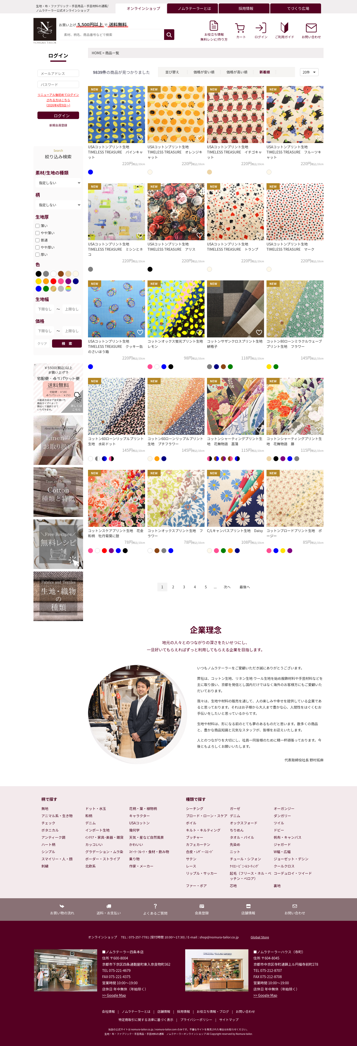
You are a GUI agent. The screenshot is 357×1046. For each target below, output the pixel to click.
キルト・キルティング (203, 830)
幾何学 (134, 830)
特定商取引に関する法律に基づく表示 (146, 1019)
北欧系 (90, 866)
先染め (235, 844)
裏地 (277, 885)
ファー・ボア (196, 885)
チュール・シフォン (245, 858)
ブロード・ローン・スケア (206, 815)
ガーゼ (235, 808)
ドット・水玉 (95, 808)
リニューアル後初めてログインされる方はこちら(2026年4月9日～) (58, 99)
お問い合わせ (245, 1011)
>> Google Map (114, 995)
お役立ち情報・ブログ (213, 1011)
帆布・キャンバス (287, 837)
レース (191, 866)
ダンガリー (282, 815)
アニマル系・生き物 (57, 815)
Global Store (260, 937)
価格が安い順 (204, 71)
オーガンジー (284, 808)
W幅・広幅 (282, 851)
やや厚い (48, 247)
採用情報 (183, 1011)
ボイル (191, 822)
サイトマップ (228, 1019)
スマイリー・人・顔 (57, 858)
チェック (48, 822)
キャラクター (139, 815)
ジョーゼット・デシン (291, 858)
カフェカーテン (198, 844)
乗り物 (134, 858)
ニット (235, 851)
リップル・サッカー (201, 873)
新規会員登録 (58, 125)
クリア (42, 343)
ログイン (62, 116)
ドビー (279, 830)
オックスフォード (244, 822)
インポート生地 (97, 830)
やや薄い (48, 232)
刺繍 (44, 866)
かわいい (136, 844)
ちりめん (237, 830)
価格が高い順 (237, 71)
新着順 (265, 71)
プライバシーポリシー (196, 1019)
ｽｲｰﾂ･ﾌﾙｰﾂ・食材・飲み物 (149, 851)
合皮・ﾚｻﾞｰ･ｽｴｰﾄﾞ (200, 851)
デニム (90, 822)
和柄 (88, 815)
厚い (44, 254)
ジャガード (282, 844)
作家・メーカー (141, 866)
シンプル (48, 851)
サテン (191, 858)
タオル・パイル (242, 837)
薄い (44, 225)
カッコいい (94, 844)
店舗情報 (163, 1011)
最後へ (244, 586)
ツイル (279, 822)
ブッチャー (194, 837)
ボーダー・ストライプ (102, 858)
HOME (97, 52)
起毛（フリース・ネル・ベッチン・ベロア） (250, 876)
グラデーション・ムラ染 (104, 851)
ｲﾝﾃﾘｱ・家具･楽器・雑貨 (104, 837)
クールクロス (284, 866)
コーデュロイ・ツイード (293, 873)
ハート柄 (48, 844)
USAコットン (139, 822)
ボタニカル (50, 830)
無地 (44, 808)
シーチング (194, 808)
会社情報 (108, 1011)
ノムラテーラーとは (136, 1011)
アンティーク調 (53, 837)
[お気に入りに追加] (140, 138)
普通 (44, 240)
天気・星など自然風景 (146, 837)
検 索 (67, 343)
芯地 (233, 885)
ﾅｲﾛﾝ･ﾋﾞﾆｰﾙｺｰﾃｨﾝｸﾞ (244, 866)
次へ (227, 586)
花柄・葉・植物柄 (143, 808)
